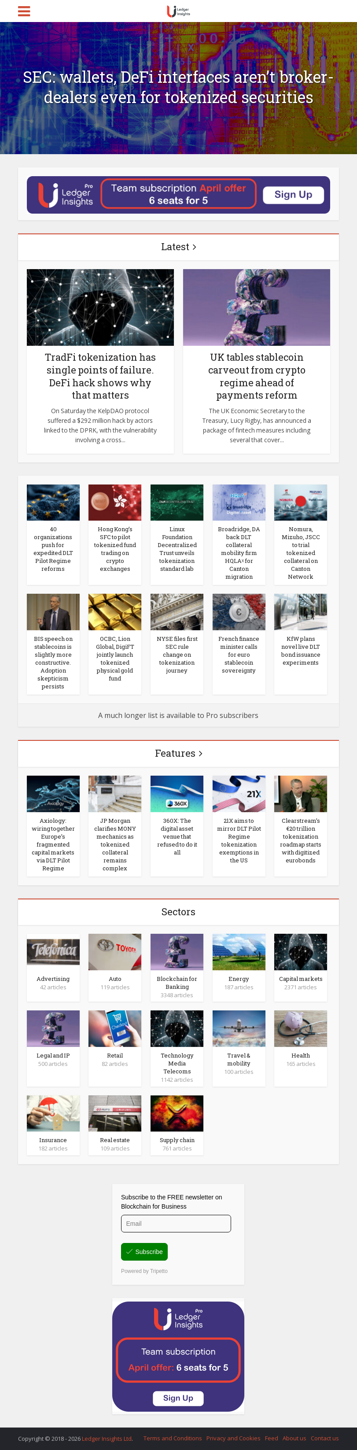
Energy (238, 979)
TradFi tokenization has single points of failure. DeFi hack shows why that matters (100, 376)
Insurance (53, 1140)
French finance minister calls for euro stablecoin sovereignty (238, 654)
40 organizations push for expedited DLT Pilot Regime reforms (53, 549)
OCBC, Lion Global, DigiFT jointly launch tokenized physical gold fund (115, 658)
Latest (175, 246)
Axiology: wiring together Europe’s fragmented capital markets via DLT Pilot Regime (53, 844)
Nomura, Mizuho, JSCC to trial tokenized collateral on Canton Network (301, 553)
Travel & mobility (238, 1059)
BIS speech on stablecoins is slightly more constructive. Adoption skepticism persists (53, 662)
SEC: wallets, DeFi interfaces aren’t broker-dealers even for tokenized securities (178, 87)
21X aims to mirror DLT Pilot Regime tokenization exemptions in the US (239, 840)
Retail (115, 1055)
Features (175, 753)
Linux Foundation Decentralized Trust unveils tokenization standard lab (177, 549)
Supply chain (177, 1140)
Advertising (53, 979)
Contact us (325, 1438)
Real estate (115, 1140)
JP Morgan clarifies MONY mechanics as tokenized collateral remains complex (115, 844)
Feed (271, 1438)
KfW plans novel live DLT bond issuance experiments (300, 650)
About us (294, 1438)
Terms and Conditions (173, 1438)
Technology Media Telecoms (177, 1063)
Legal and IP (53, 1055)
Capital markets (301, 979)
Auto (115, 979)
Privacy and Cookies (233, 1438)
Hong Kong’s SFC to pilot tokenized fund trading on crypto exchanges (115, 549)
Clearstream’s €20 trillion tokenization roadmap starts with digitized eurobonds (300, 840)
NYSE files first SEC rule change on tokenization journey (177, 654)
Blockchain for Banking (177, 983)
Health (300, 1055)
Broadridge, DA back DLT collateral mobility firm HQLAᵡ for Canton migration (239, 553)
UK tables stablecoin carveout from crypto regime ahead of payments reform (256, 376)
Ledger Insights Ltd (107, 1439)
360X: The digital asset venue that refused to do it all (177, 836)
